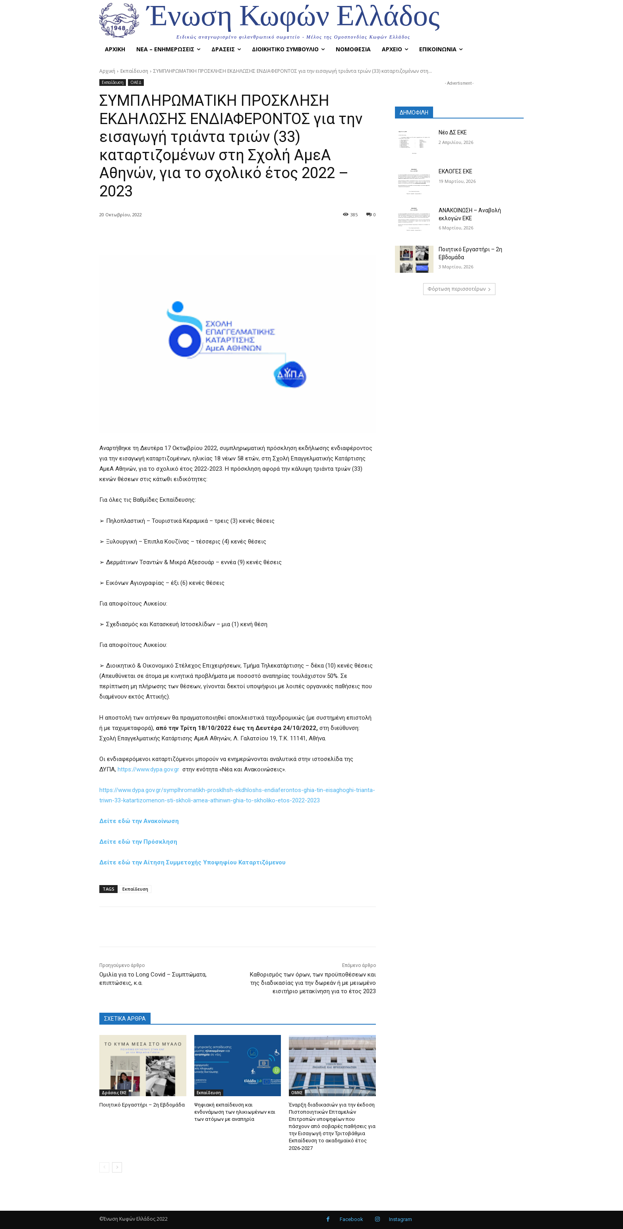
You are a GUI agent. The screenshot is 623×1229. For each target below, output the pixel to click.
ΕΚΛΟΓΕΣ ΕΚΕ (455, 171)
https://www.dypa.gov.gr (148, 769)
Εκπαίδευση (134, 71)
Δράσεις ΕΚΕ (114, 1092)
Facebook (351, 1219)
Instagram (400, 1219)
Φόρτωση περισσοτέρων (459, 288)
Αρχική (107, 71)
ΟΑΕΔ (136, 82)
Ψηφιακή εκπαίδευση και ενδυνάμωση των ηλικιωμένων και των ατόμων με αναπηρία (234, 1112)
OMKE (296, 1092)
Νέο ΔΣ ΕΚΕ (453, 132)
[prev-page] (104, 1167)
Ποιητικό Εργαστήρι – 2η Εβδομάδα (142, 1105)
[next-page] (117, 1167)
